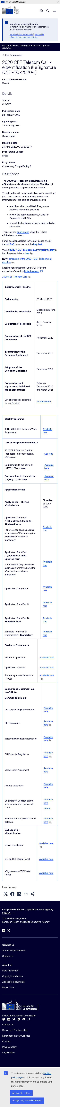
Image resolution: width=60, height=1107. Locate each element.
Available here (44, 401)
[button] (5, 894)
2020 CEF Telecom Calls (14, 276)
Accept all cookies (21, 1093)
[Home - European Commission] (10, 10)
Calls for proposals (13, 55)
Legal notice (8, 1052)
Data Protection (10, 970)
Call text (48, 453)
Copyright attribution (12, 976)
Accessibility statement (14, 950)
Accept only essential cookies (27, 1100)
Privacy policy (9, 1047)
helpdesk (37, 244)
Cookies (6, 1041)
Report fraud (8, 987)
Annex (47, 808)
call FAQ (10, 244)
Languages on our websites (16, 1035)
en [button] (41, 11)
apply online (23, 232)
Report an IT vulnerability (15, 1030)
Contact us (7, 956)
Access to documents (13, 981)
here (27, 253)
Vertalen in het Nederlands (21, 34)
